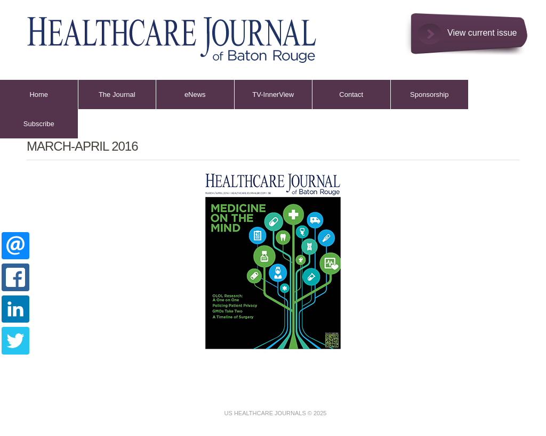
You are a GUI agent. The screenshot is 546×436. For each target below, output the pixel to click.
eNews (195, 94)
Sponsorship (429, 94)
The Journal (117, 94)
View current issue (482, 32)
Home (38, 94)
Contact (351, 94)
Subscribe (38, 124)
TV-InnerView (273, 94)
